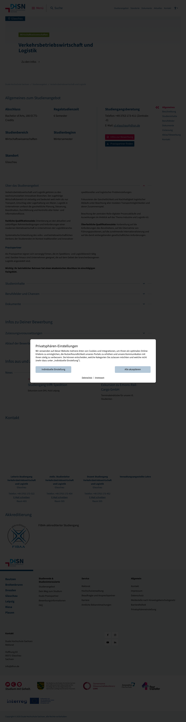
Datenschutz (87, 377)
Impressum (99, 377)
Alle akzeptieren (133, 369)
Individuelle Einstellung (53, 369)
